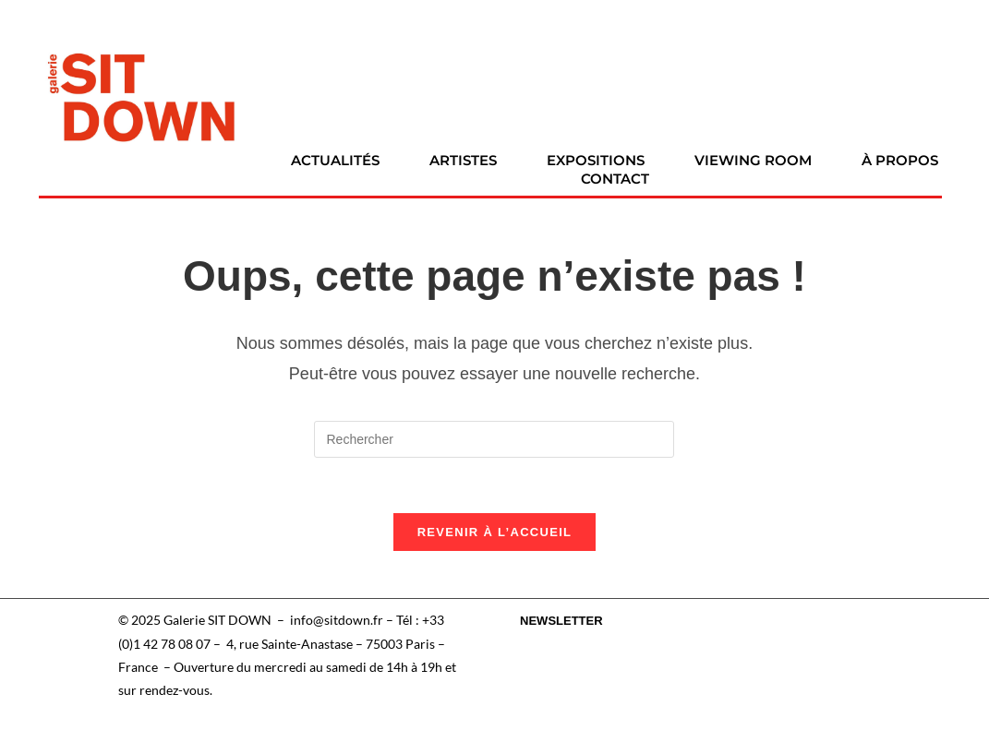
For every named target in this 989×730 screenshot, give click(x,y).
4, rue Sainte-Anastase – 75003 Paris (330, 644)
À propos (900, 160)
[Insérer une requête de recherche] (494, 439)
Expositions (596, 160)
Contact (615, 178)
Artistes (463, 160)
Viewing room (753, 160)
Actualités (335, 160)
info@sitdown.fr (336, 620)
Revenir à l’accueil (495, 533)
